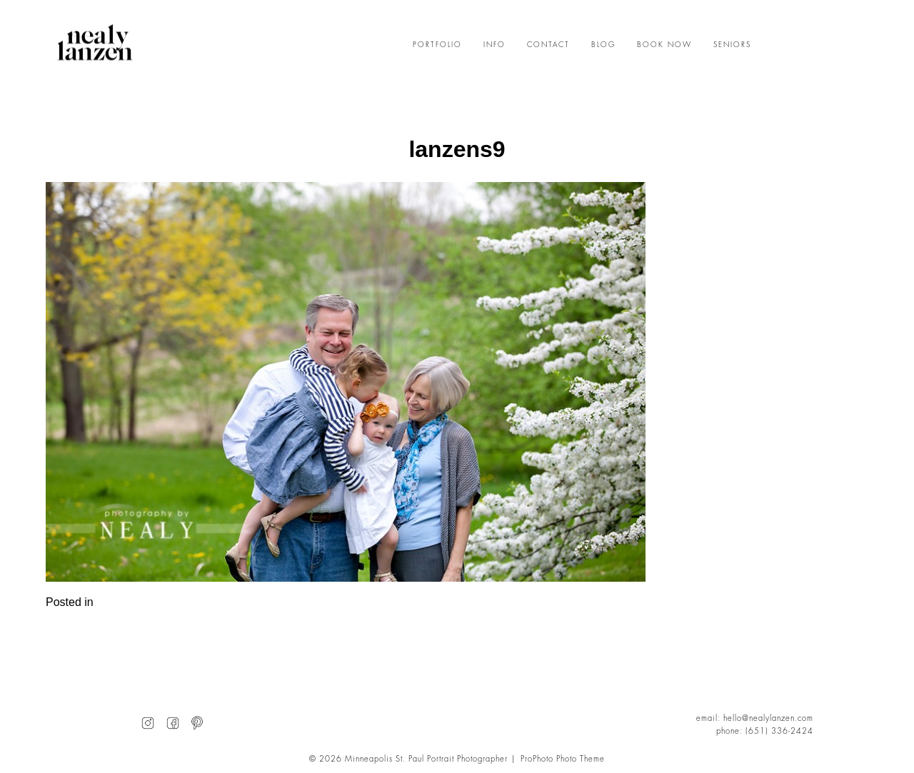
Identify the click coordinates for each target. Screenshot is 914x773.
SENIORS (732, 45)
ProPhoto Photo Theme (563, 759)
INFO (494, 45)
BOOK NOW (664, 45)
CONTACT (548, 45)
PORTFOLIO (437, 45)
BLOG (603, 45)
